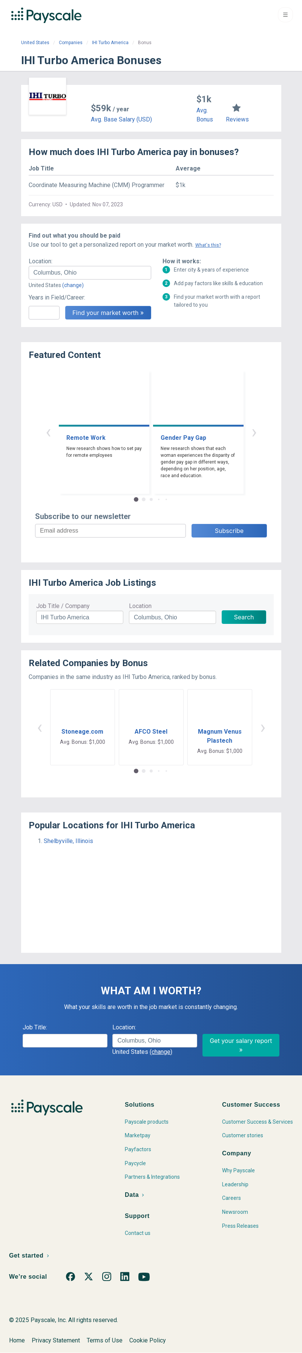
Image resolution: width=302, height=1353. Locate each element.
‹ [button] (48, 431)
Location (140, 606)
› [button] (254, 431)
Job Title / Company (63, 606)
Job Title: (35, 1027)
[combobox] (90, 273)
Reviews (237, 119)
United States (35, 42)
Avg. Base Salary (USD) (121, 119)
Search (244, 617)
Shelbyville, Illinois (68, 841)
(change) (73, 285)
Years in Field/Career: (57, 297)
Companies (71, 42)
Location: (40, 261)
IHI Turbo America (110, 42)
